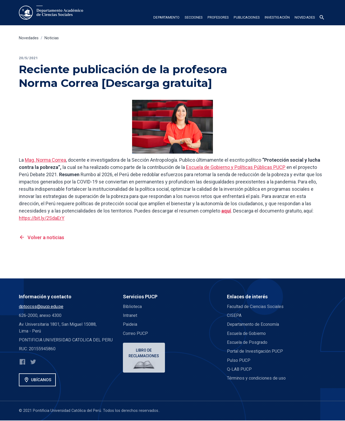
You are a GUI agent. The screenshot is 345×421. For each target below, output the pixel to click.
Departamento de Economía (253, 324)
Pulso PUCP (238, 360)
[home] (52, 13)
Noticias (51, 38)
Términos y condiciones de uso (256, 378)
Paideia (130, 324)
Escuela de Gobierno (246, 333)
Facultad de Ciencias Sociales (255, 306)
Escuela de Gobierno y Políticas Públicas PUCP (235, 167)
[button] (166, 18)
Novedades (29, 38)
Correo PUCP (135, 333)
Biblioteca (132, 306)
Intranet (130, 315)
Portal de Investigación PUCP (255, 351)
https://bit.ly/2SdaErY (41, 218)
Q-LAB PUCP (239, 369)
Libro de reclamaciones (144, 353)
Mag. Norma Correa (45, 160)
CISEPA (234, 315)
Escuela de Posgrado (247, 342)
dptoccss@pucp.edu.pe (41, 306)
